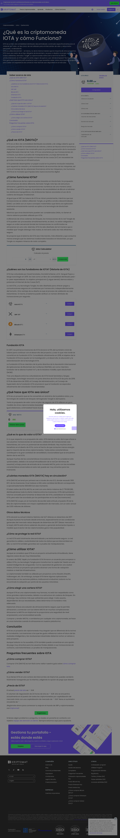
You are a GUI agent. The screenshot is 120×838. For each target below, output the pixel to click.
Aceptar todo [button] (60, 425)
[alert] (60, 419)
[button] (60, 429)
